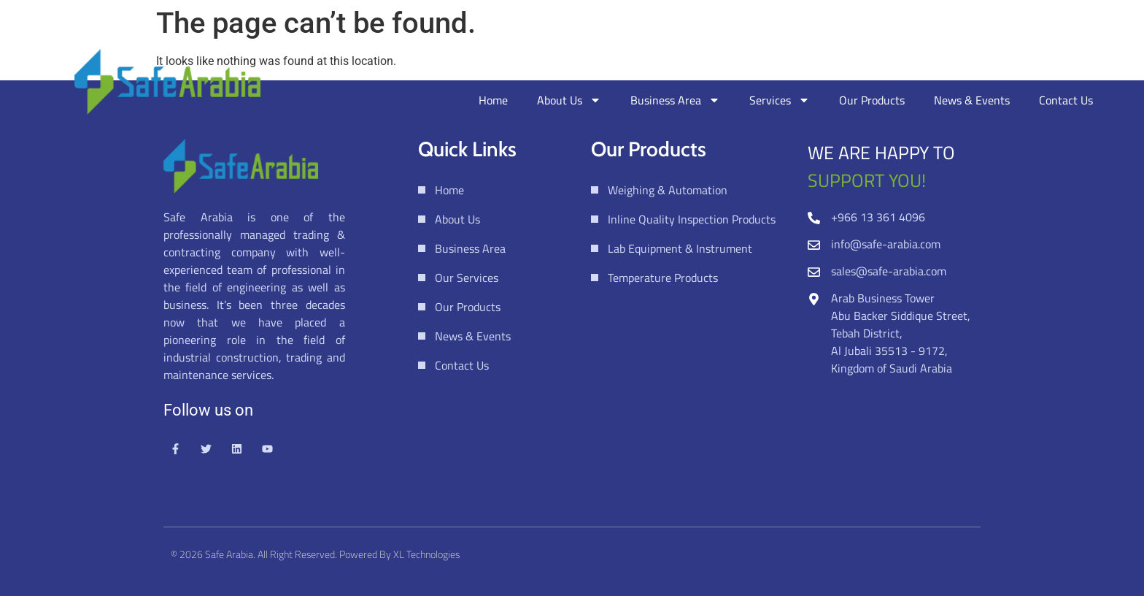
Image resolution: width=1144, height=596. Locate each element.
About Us (569, 100)
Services (779, 100)
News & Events (972, 100)
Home (493, 100)
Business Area (675, 100)
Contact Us (1066, 100)
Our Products (872, 100)
